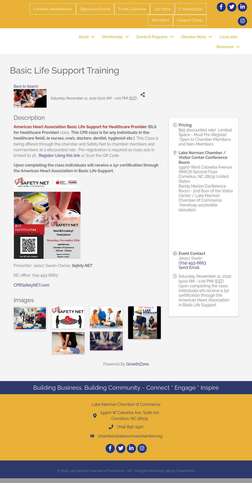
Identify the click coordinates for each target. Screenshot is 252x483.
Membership (112, 39)
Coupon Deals (190, 20)
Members (160, 20)
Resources (225, 49)
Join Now (162, 9)
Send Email (189, 272)
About (83, 39)
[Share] (142, 99)
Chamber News (193, 39)
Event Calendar (132, 9)
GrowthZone (137, 369)
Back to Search (26, 91)
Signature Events (95, 9)
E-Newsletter (191, 9)
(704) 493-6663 (192, 268)
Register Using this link (59, 160)
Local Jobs (228, 39)
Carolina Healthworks (52, 9)
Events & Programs (152, 39)
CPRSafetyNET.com (32, 290)
